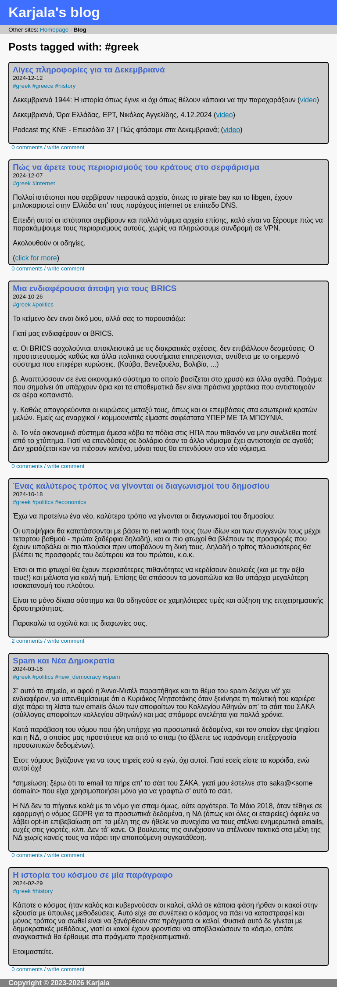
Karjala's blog (54, 12)
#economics (70, 502)
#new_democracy (78, 677)
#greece (43, 86)
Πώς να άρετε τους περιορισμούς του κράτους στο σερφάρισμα (136, 167)
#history (65, 86)
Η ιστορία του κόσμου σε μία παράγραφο (93, 874)
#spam (111, 677)
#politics (43, 304)
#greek (22, 86)
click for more (36, 258)
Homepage (54, 29)
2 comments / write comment (47, 641)
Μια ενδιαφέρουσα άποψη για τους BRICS (94, 288)
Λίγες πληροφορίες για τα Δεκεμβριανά (89, 69)
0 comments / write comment (47, 147)
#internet (43, 183)
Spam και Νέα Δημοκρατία (64, 660)
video (308, 100)
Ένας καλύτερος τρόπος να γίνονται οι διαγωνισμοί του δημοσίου (141, 485)
